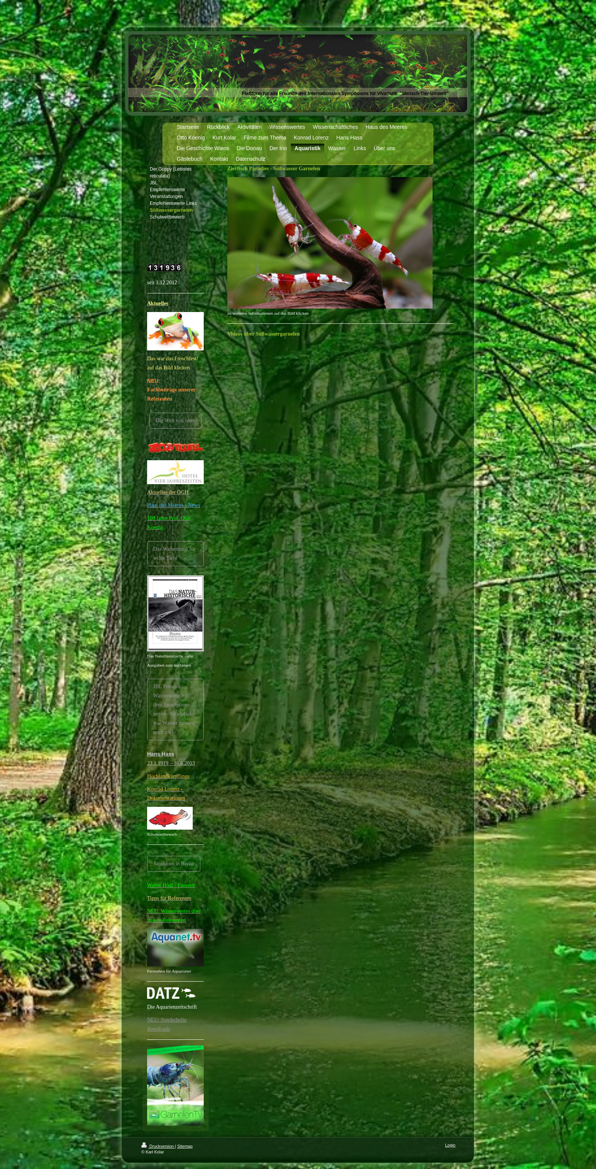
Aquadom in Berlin (173, 863)
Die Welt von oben (175, 420)
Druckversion (158, 1146)
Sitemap (184, 1146)
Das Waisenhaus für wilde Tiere (174, 553)
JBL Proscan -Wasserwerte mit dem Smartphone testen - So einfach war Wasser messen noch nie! (174, 709)
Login (450, 1145)
